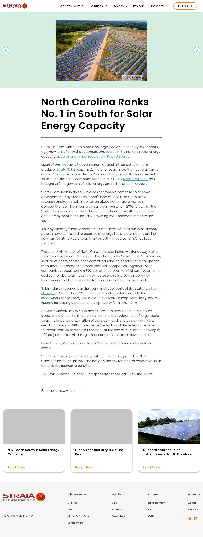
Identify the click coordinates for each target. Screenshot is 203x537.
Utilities (72, 503)
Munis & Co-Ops (78, 516)
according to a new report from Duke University (94, 156)
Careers (193, 509)
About (192, 503)
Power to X (118, 516)
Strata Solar (66, 169)
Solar (115, 503)
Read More (16, 467)
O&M (151, 516)
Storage (117, 509)
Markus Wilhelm (135, 179)
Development (156, 503)
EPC (150, 509)
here (72, 390)
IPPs (70, 509)
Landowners (75, 523)
